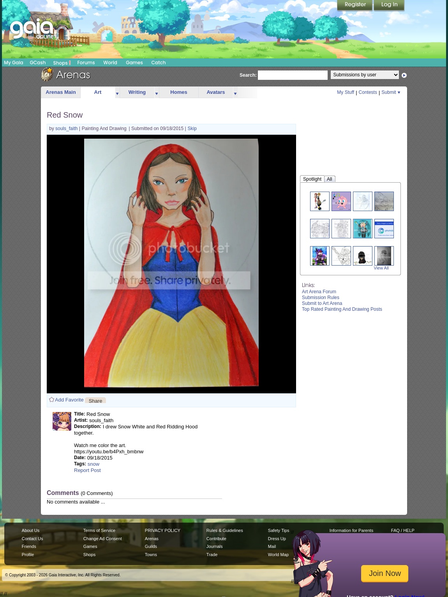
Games (134, 62)
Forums (86, 62)
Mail (272, 546)
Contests (368, 92)
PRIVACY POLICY (162, 530)
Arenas (152, 538)
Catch (159, 62)
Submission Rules (320, 297)
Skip (192, 128)
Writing (137, 92)
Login (389, 6)
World (110, 62)
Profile (28, 554)
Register (355, 6)
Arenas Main (61, 92)
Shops (62, 63)
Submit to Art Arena (322, 303)
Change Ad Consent (102, 538)
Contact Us (32, 538)
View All (381, 268)
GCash (38, 62)
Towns (151, 554)
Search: (248, 75)
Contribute (216, 538)
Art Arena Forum (319, 291)
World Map (278, 554)
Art (98, 92)
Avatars (215, 92)
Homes (178, 92)
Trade (211, 554)
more (117, 92)
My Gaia (13, 62)
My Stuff (345, 92)
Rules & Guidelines (224, 530)
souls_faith (67, 128)
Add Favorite (69, 400)
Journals (214, 546)
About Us (30, 530)
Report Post (87, 470)
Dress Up (277, 538)
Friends (29, 546)
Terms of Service (99, 530)
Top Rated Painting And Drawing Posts (342, 309)
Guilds (151, 546)
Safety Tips (278, 530)
